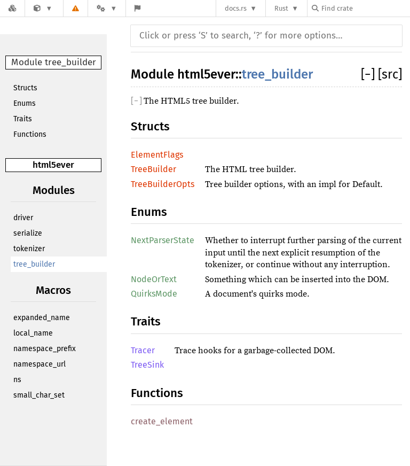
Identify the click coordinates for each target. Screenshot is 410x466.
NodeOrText (154, 279)
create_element (162, 421)
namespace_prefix (44, 348)
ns (17, 379)
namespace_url (39, 364)
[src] (390, 74)
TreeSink (147, 365)
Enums (24, 103)
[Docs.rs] (12, 8)
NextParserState (162, 240)
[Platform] (106, 8)
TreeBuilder (153, 169)
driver (23, 217)
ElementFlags (157, 155)
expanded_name (41, 317)
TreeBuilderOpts (162, 184)
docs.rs (236, 8)
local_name (33, 333)
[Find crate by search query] (365, 8)
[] (369, 74)
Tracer (143, 350)
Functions (29, 134)
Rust (281, 8)
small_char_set (39, 395)
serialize (27, 233)
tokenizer (29, 248)
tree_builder (34, 264)
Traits (22, 118)
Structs (25, 87)
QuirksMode (154, 294)
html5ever (53, 164)
